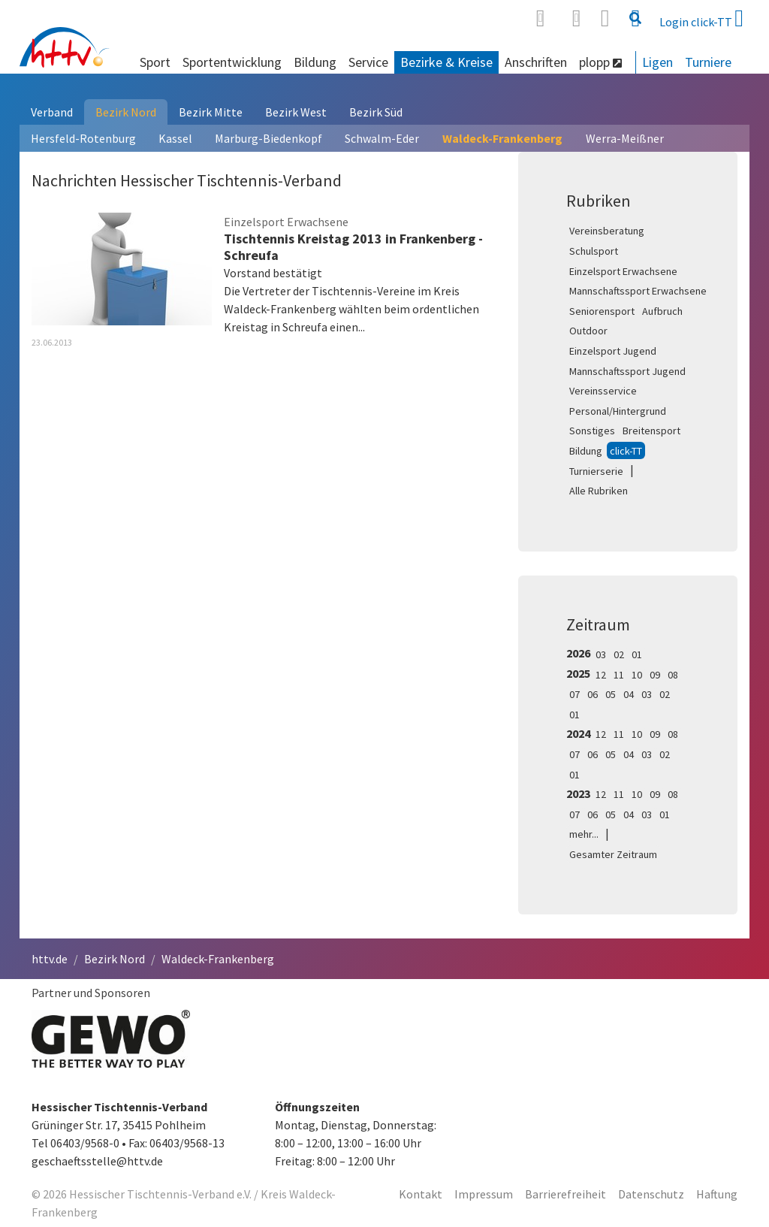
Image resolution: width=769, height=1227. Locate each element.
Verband (52, 111)
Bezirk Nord (125, 111)
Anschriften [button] (536, 62)
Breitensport (651, 430)
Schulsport (593, 251)
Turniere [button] (708, 62)
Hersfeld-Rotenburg (83, 138)
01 (637, 654)
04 (628, 694)
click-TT (626, 451)
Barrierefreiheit (565, 1193)
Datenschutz (651, 1193)
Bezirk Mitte (211, 111)
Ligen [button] (657, 62)
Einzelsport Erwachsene (623, 271)
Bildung (585, 451)
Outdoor (588, 330)
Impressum (483, 1193)
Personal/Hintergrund (617, 411)
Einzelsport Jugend (612, 351)
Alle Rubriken (598, 490)
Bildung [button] (315, 62)
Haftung (716, 1193)
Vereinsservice (603, 390)
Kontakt (420, 1193)
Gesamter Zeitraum (613, 854)
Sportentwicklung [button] (232, 62)
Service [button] (368, 62)
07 (574, 694)
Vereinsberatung (606, 230)
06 (592, 694)
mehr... (584, 834)
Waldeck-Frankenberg (502, 138)
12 (601, 674)
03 (601, 654)
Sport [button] (155, 62)
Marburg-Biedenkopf (268, 138)
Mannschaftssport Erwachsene (638, 291)
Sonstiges (592, 430)
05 (610, 694)
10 (637, 674)
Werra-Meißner (625, 138)
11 (619, 674)
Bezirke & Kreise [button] (446, 62)
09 (655, 674)
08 (673, 674)
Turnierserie (596, 471)
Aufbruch (662, 311)
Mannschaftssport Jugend (627, 371)
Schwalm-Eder (382, 138)
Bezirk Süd (376, 111)
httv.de (50, 958)
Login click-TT (701, 18)
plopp (600, 62)
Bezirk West (296, 111)
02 (619, 654)
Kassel (175, 138)
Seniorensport (602, 311)
